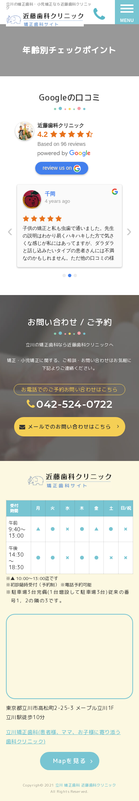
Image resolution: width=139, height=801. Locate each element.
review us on (62, 168)
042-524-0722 (69, 404)
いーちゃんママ (63, 194)
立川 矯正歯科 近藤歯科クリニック (85, 785)
